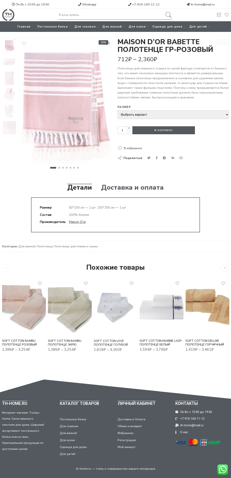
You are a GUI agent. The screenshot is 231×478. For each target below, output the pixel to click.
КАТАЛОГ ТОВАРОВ (79, 403)
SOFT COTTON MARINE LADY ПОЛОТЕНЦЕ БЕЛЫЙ (161, 343)
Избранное (125, 433)
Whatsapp (87, 4)
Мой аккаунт (127, 447)
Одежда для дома (167, 27)
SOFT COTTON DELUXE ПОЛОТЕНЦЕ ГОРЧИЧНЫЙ (205, 343)
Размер (124, 107)
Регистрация (127, 440)
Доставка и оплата (132, 187)
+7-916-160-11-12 (144, 4)
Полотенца (45, 246)
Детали (79, 187)
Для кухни (137, 27)
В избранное (133, 148)
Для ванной (112, 27)
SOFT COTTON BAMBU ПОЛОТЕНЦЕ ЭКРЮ (64, 346)
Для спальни (85, 27)
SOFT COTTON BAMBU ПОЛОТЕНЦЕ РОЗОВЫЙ (19, 345)
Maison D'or (77, 222)
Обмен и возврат (130, 426)
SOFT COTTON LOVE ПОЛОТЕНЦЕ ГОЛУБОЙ (111, 347)
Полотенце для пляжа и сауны (76, 246)
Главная (23, 27)
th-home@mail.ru (203, 4)
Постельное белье (52, 27)
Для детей (198, 27)
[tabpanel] (64, 101)
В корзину (163, 130)
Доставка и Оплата (131, 419)
